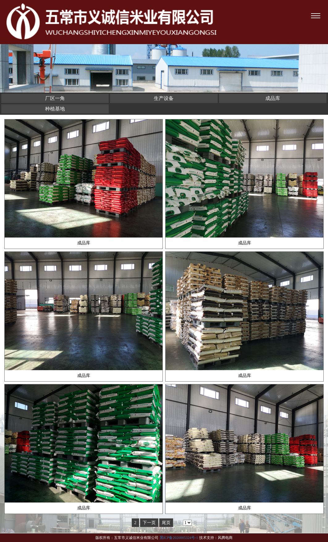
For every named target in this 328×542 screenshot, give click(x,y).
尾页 (166, 522)
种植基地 (55, 108)
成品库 (272, 98)
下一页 (149, 522)
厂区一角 (55, 98)
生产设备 (164, 98)
